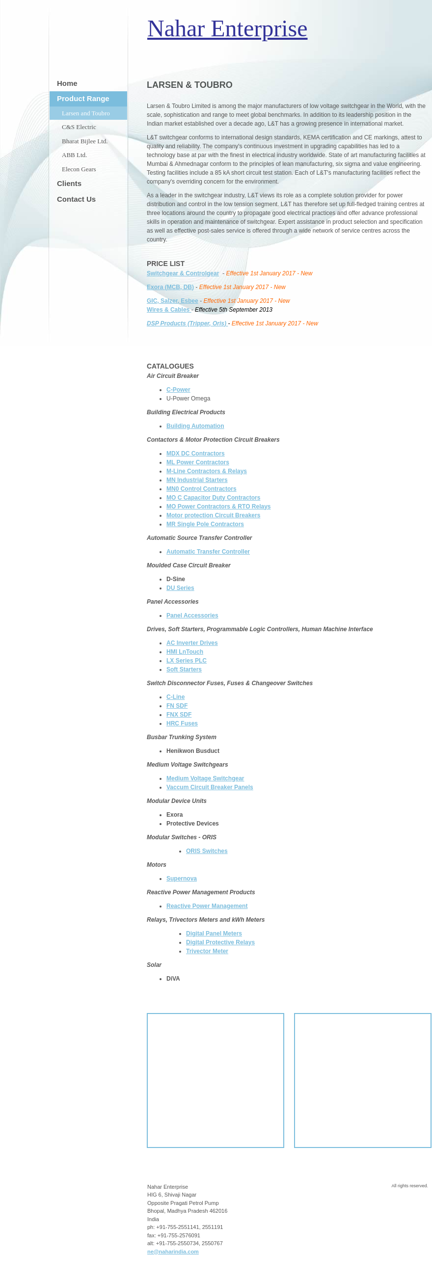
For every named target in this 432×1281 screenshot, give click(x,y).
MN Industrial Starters (197, 480)
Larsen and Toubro (86, 113)
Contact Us (76, 199)
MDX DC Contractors (195, 453)
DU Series (180, 588)
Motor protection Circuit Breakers (213, 515)
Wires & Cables (169, 309)
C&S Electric (79, 127)
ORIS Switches (207, 851)
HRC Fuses (182, 723)
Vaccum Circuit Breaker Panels (209, 787)
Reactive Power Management (206, 906)
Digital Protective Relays (220, 942)
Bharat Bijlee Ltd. (85, 141)
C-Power (178, 389)
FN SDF (177, 705)
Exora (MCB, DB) (170, 287)
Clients (69, 183)
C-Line (175, 697)
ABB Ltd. (74, 155)
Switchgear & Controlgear (183, 273)
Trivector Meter (207, 951)
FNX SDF (178, 714)
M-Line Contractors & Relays (206, 471)
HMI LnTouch (184, 651)
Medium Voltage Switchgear (205, 778)
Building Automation (195, 426)
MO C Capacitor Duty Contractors (213, 497)
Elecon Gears (79, 169)
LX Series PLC (186, 660)
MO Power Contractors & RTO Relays (218, 506)
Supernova (181, 878)
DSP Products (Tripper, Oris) (187, 323)
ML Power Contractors (197, 462)
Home (67, 83)
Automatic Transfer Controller (208, 551)
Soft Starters (184, 669)
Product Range (83, 98)
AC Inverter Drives (192, 643)
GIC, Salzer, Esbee (172, 300)
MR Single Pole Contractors (205, 524)
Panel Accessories (192, 615)
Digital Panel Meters (214, 933)
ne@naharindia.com (173, 1251)
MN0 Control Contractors (201, 488)
